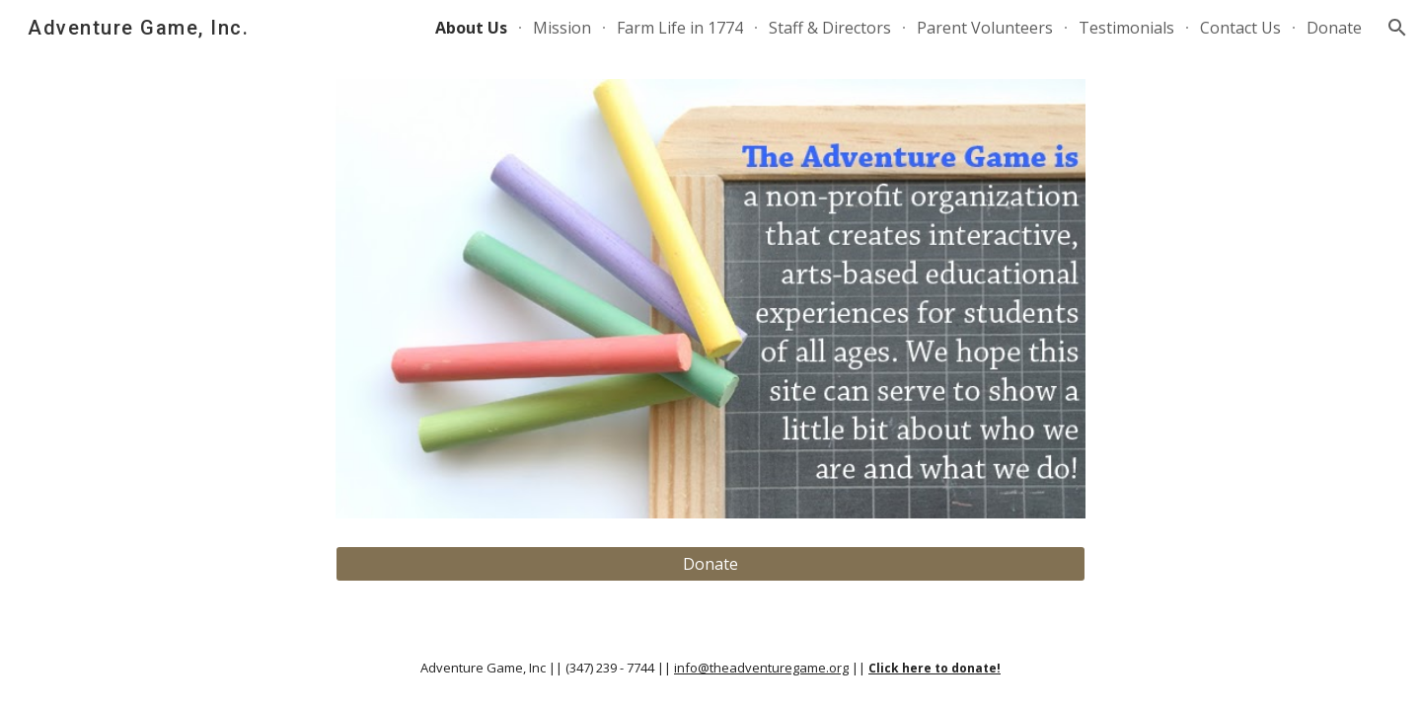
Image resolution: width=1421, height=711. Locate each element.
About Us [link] (471, 28)
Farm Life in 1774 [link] (680, 28)
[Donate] (710, 564)
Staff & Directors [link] (830, 28)
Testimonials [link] (1126, 28)
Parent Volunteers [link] (985, 28)
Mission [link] (562, 28)
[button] (1397, 27)
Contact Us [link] (1240, 28)
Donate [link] (1334, 28)
